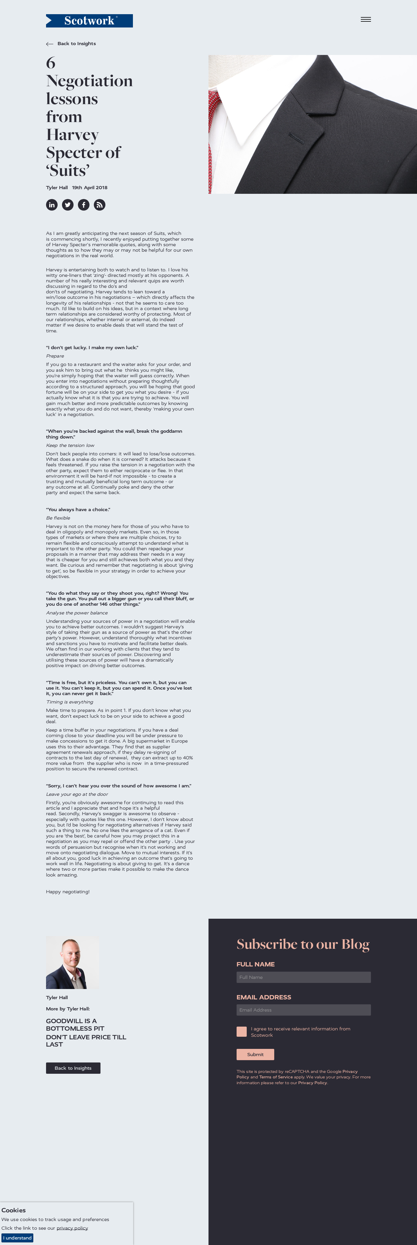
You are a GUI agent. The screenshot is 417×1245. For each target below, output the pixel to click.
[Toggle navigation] (366, 19)
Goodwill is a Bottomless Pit (75, 1024)
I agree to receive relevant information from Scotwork (300, 1032)
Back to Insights (71, 44)
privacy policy (72, 1228)
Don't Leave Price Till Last (86, 1041)
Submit (255, 1054)
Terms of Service (276, 1077)
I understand (17, 1238)
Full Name (256, 964)
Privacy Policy (312, 1082)
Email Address (264, 997)
